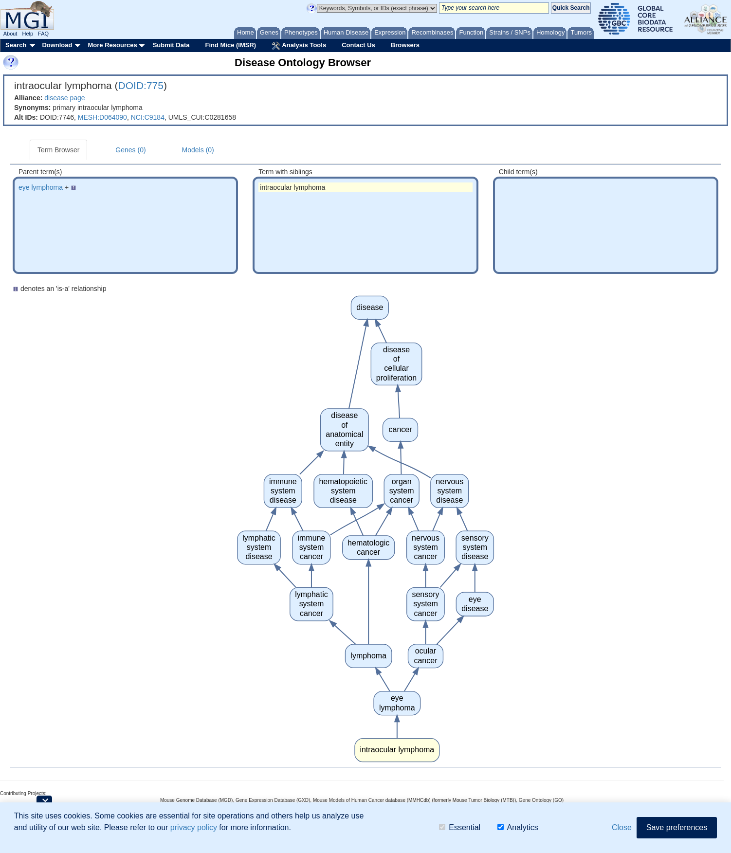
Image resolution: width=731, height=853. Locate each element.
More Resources (112, 45)
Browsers (405, 45)
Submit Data (171, 45)
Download (57, 45)
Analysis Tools (299, 45)
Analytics (517, 827)
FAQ (43, 33)
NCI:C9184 (147, 117)
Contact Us (358, 45)
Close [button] (622, 827)
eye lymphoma (40, 187)
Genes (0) (130, 150)
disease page (64, 98)
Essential (459, 827)
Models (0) (198, 150)
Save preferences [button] (676, 827)
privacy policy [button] (193, 827)
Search (15, 45)
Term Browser (58, 150)
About (10, 33)
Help (27, 33)
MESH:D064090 (102, 117)
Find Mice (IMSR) (230, 45)
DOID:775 (141, 85)
